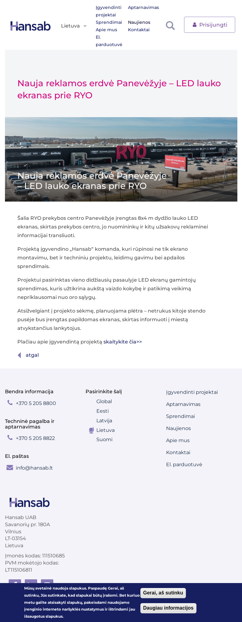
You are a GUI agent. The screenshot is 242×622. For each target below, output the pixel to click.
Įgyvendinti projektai (108, 11)
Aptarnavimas (143, 7)
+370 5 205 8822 (35, 438)
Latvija (104, 421)
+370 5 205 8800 (36, 403)
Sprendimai (109, 22)
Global (104, 401)
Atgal (32, 355)
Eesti (102, 411)
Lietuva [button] (74, 26)
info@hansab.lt (34, 468)
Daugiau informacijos (168, 608)
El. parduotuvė (109, 40)
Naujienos (139, 22)
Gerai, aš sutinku (163, 592)
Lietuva (105, 430)
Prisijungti (209, 24)
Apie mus (106, 29)
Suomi (104, 439)
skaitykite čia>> (122, 342)
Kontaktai (139, 29)
